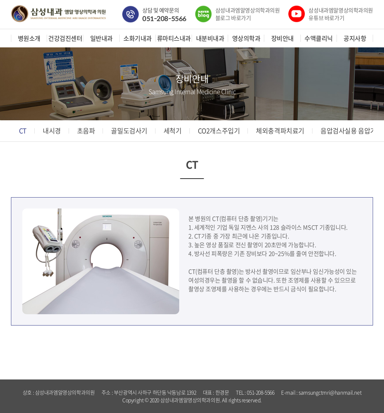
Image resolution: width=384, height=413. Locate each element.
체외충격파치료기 (280, 131)
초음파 (86, 131)
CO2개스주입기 (219, 131)
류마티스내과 (174, 38)
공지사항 (354, 38)
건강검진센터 (65, 38)
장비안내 (282, 38)
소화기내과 (137, 38)
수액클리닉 (318, 38)
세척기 (173, 131)
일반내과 (101, 38)
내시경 (52, 131)
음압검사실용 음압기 (348, 131)
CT (23, 131)
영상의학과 (246, 38)
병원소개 (29, 38)
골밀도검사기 (129, 131)
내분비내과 (210, 38)
